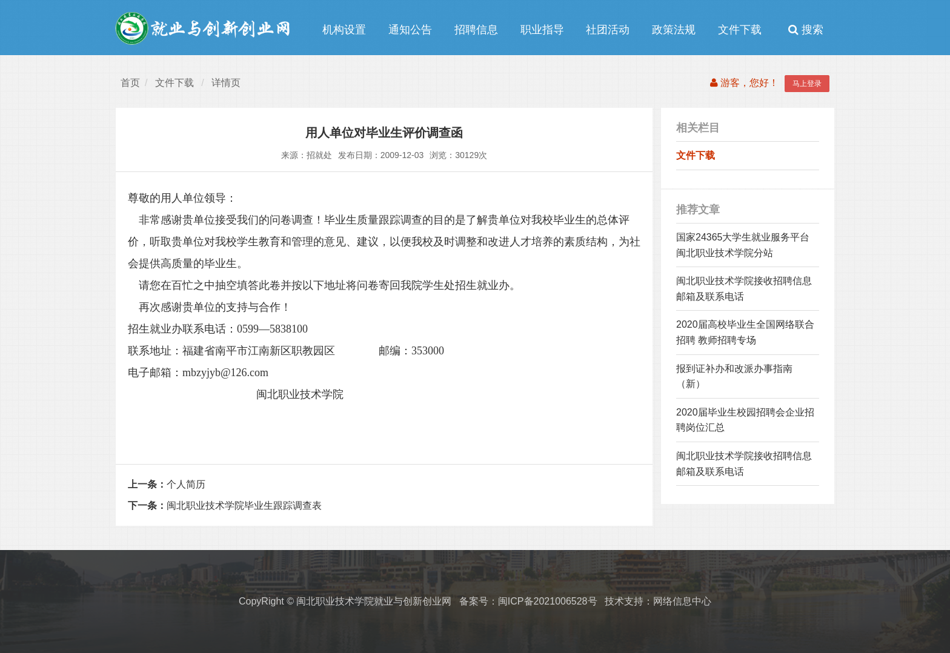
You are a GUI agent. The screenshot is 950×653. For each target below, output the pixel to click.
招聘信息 (476, 30)
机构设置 (344, 30)
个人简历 (166, 484)
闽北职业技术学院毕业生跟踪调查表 (225, 505)
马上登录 (807, 83)
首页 (130, 83)
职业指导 (542, 30)
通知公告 (410, 30)
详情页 (226, 83)
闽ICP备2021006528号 (547, 601)
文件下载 (740, 30)
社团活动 (607, 30)
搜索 (805, 30)
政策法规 (674, 30)
